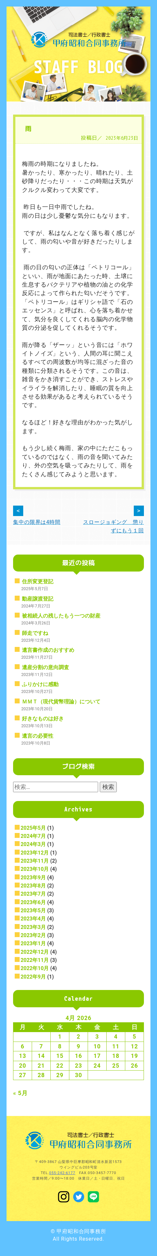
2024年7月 (33, 836)
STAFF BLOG (78, 66)
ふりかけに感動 (40, 684)
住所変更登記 (37, 581)
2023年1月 (33, 943)
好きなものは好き (43, 718)
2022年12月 (35, 952)
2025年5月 (33, 828)
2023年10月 (35, 869)
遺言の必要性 (37, 736)
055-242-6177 (62, 1173)
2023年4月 (33, 919)
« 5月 (20, 1093)
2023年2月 (33, 935)
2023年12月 (35, 853)
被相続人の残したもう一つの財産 (61, 616)
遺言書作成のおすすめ (48, 650)
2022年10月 (35, 968)
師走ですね (35, 633)
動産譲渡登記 (37, 599)
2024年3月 (33, 844)
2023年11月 (35, 861)
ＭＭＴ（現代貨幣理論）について (61, 702)
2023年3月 (33, 927)
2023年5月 (33, 910)
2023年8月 (33, 886)
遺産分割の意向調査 (45, 667)
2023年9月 (33, 877)
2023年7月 (33, 894)
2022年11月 (35, 960)
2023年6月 (33, 902)
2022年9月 (33, 977)
